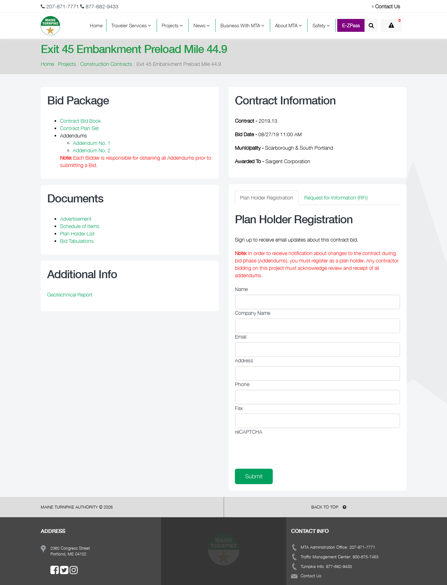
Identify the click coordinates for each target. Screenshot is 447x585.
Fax (239, 408)
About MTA (289, 25)
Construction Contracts (106, 64)
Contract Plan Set (79, 128)
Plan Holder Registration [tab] (266, 197)
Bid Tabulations (77, 241)
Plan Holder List (77, 233)
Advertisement (75, 219)
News (202, 25)
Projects (173, 25)
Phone (242, 384)
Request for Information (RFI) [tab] (336, 197)
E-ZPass (351, 25)
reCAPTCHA (248, 432)
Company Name (252, 313)
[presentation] (283, 449)
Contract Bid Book (80, 121)
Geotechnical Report (69, 294)
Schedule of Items (79, 226)
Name (241, 289)
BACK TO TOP (328, 507)
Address (244, 360)
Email (240, 337)
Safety (322, 25)
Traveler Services (132, 25)
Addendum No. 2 (91, 150)
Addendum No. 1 (91, 143)
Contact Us (386, 6)
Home (96, 25)
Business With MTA (243, 25)
